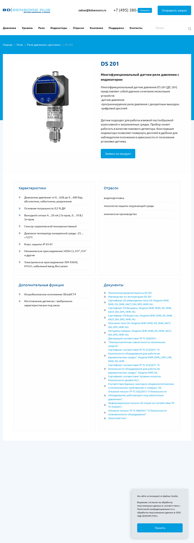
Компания (96, 28)
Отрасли (78, 28)
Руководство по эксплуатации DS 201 (128, 296)
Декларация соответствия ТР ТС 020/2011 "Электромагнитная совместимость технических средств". (134, 342)
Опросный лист (115, 418)
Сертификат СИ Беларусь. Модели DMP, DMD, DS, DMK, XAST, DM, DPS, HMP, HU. (138, 310)
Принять (160, 527)
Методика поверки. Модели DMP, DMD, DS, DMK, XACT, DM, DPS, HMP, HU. (138, 333)
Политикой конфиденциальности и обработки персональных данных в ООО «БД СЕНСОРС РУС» (159, 512)
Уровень (27, 28)
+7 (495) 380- (132, 10)
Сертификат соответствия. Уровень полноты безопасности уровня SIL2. (132, 378)
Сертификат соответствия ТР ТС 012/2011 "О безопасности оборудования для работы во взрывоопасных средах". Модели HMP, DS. (132, 369)
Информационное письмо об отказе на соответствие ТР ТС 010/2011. (139, 405)
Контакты (136, 28)
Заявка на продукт (118, 153)
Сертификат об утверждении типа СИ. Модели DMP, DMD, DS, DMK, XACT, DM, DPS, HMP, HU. (136, 302)
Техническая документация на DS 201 (128, 293)
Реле (41, 28)
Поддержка (116, 28)
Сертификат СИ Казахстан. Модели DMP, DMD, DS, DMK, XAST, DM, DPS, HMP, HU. (138, 317)
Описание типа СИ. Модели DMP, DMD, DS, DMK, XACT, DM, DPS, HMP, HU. (137, 325)
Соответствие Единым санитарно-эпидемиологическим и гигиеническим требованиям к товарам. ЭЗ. (139, 386)
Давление (9, 28)
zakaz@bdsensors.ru (92, 10)
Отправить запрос (174, 10)
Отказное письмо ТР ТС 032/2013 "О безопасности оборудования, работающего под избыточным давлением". (135, 395)
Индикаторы (58, 28)
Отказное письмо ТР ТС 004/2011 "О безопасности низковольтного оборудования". (135, 412)
